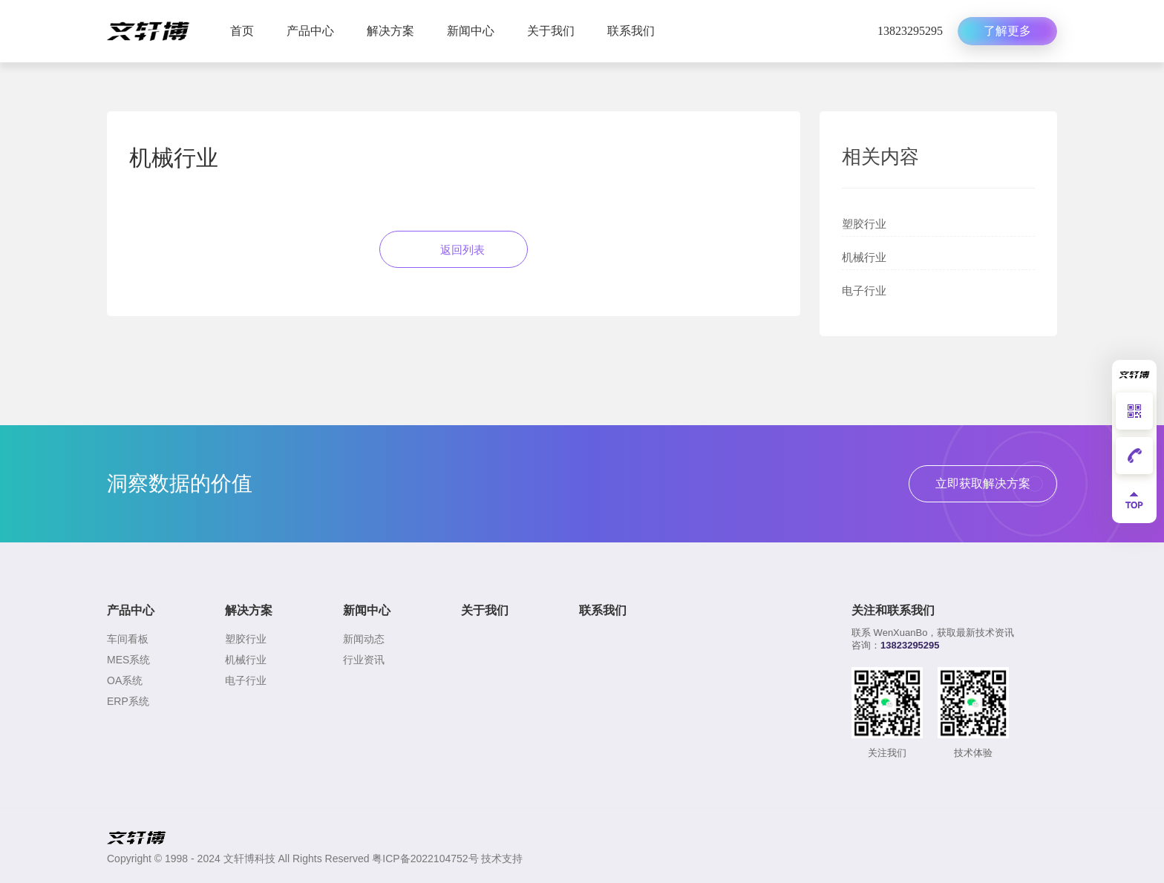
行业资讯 (364, 660)
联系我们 (631, 30)
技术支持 (502, 858)
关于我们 (551, 30)
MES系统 (128, 660)
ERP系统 (128, 701)
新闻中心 (470, 30)
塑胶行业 (864, 223)
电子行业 (864, 290)
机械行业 (864, 257)
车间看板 (127, 639)
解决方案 (390, 30)
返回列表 (453, 249)
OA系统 (125, 680)
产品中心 (310, 30)
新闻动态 (364, 639)
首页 (242, 30)
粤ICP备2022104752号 (425, 858)
